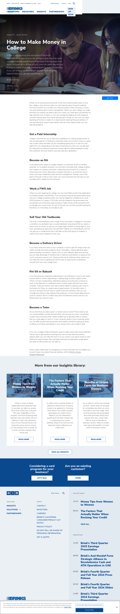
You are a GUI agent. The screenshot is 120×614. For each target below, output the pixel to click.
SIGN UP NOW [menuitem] (105, 9)
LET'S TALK (42, 478)
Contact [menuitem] (41, 506)
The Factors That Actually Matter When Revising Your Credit (95, 514)
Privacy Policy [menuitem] (44, 527)
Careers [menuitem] (41, 513)
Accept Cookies (89, 610)
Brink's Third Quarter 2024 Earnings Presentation (94, 597)
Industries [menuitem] (58, 9)
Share (110, 98)
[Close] (117, 607)
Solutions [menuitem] (43, 9)
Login (78, 478)
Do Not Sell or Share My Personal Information (50, 531)
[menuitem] (9, 3)
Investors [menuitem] (42, 510)
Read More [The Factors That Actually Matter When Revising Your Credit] (62, 439)
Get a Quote (43, 537)
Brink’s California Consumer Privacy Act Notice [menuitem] (49, 520)
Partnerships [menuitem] (86, 9)
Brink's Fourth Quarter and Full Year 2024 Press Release (96, 574)
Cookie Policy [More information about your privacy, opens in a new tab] (67, 607)
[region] (60, 607)
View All (85, 524)
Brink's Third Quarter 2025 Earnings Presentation (94, 546)
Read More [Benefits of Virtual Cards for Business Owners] (98, 439)
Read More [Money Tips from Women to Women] (26, 439)
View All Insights (60, 452)
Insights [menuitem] (71, 9)
